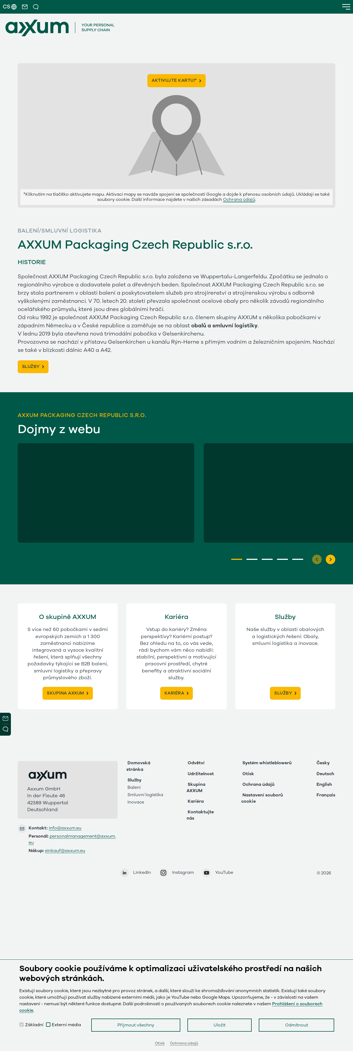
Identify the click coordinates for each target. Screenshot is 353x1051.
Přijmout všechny (135, 1025)
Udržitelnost (201, 774)
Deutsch (325, 774)
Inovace (135, 802)
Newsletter (5, 718)
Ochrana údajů (239, 199)
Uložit (220, 1025)
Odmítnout (296, 1025)
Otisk (248, 774)
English (324, 784)
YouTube (224, 872)
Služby (134, 780)
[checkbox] (21, 1024)
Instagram (183, 872)
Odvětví (196, 763)
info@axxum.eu (65, 828)
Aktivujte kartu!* (174, 80)
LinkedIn (142, 872)
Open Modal (5, 730)
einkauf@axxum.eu (65, 850)
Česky (323, 763)
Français (326, 795)
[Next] (330, 559)
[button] (25, 7)
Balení (134, 787)
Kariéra (196, 801)
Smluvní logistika (145, 795)
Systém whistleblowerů (267, 763)
